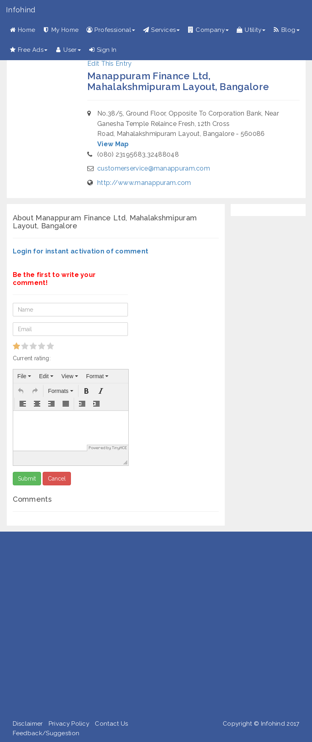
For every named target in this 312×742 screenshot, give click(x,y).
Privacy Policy (69, 723)
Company (208, 29)
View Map (113, 144)
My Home (61, 29)
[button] (20, 391)
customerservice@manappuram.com (153, 168)
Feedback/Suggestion (46, 733)
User (68, 49)
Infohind (20, 10)
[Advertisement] (153, 627)
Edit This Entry (109, 63)
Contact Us (111, 723)
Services (161, 29)
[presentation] (24, 376)
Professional (110, 29)
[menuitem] (24, 376)
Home (22, 29)
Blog (286, 29)
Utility (251, 29)
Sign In (103, 49)
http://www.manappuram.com (144, 182)
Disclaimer (28, 723)
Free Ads (28, 49)
